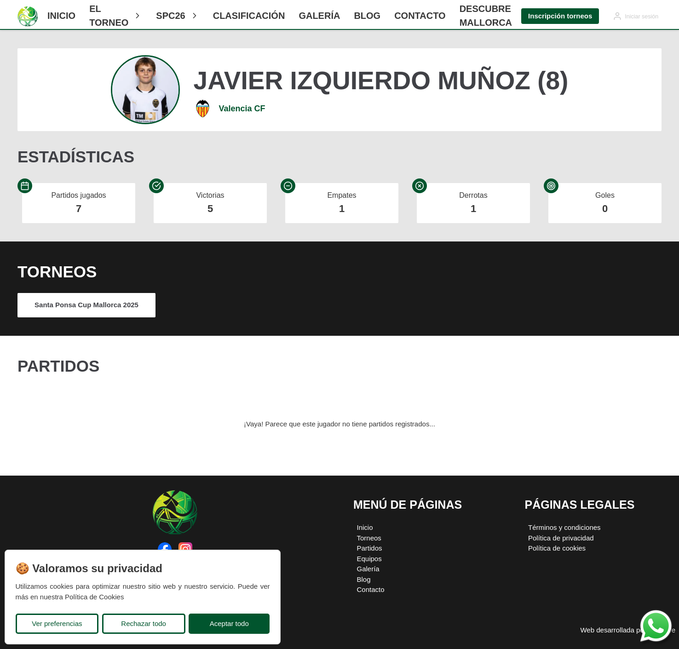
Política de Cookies (94, 597)
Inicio (61, 16)
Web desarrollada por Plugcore (627, 630)
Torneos (369, 538)
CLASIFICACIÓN (249, 16)
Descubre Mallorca (486, 16)
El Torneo (115, 16)
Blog (367, 16)
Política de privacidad (561, 538)
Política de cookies (557, 548)
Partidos (369, 548)
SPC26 (177, 16)
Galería (319, 16)
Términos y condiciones (564, 527)
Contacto (419, 16)
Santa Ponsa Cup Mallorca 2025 (86, 305)
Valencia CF (242, 108)
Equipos (369, 559)
